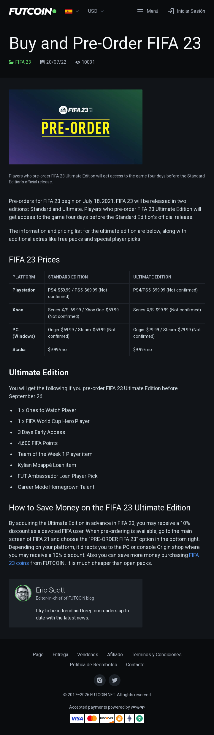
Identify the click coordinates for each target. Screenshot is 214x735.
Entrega (60, 654)
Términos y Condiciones (157, 654)
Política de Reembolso (93, 664)
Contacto (135, 664)
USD (96, 11)
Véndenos (87, 654)
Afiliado (115, 654)
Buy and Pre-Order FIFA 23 (105, 43)
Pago (38, 654)
